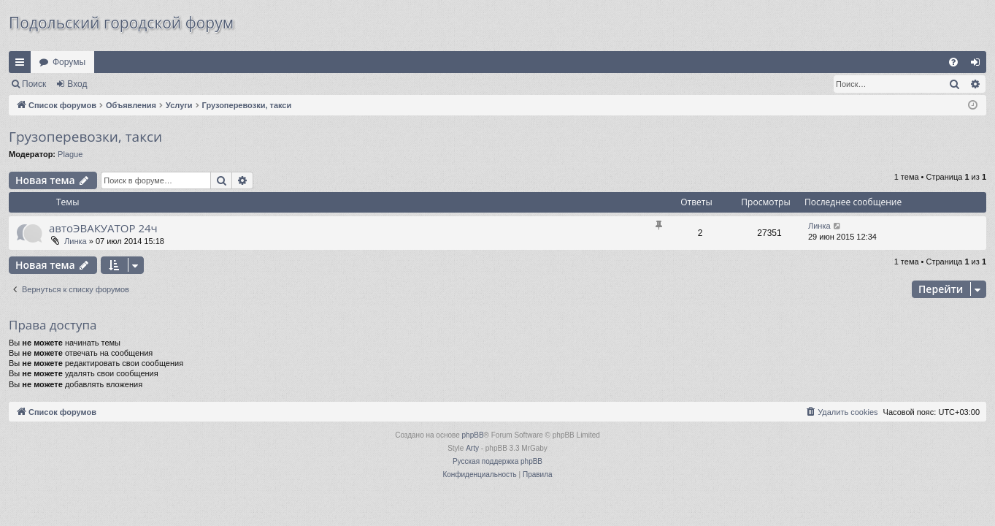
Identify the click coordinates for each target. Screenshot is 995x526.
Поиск (34, 84)
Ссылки (23, 65)
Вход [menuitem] (978, 65)
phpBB (473, 435)
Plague (70, 154)
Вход (77, 84)
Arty (472, 448)
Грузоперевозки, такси (85, 136)
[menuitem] (953, 62)
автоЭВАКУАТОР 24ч (103, 228)
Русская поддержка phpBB (497, 461)
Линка (75, 241)
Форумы (69, 62)
